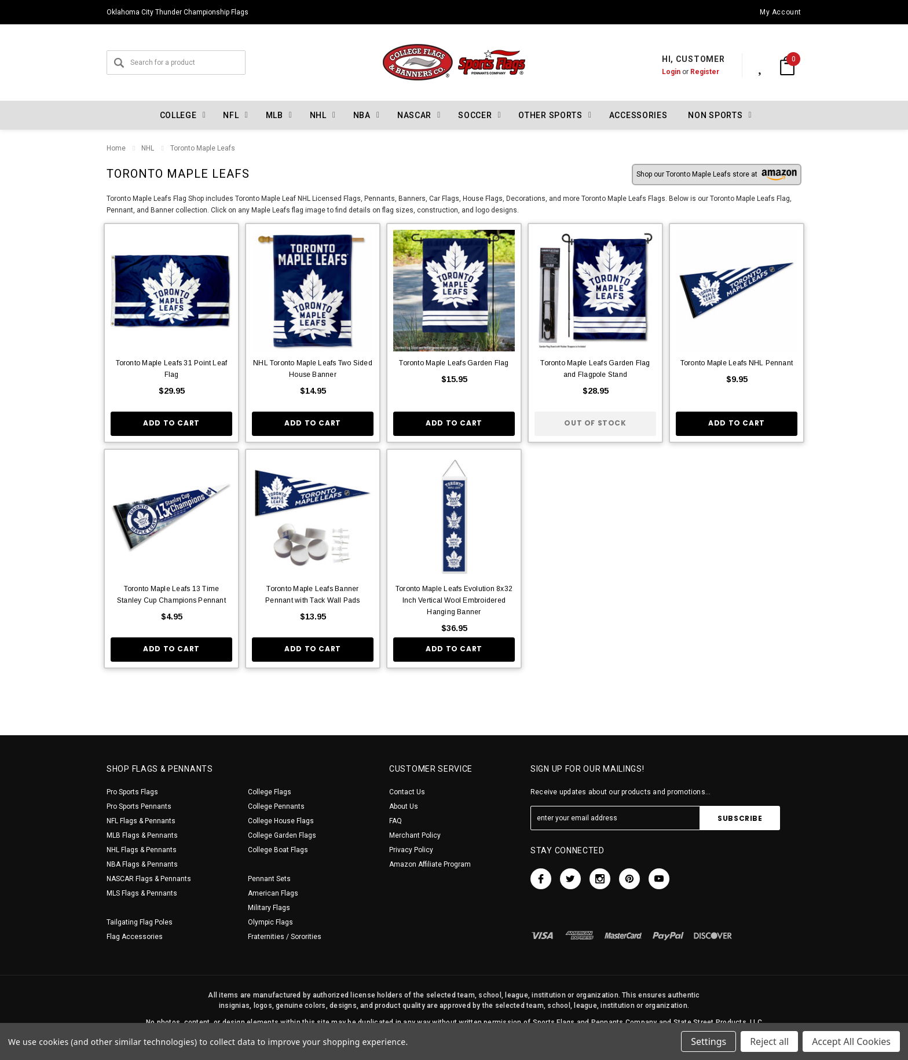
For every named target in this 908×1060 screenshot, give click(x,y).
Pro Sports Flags (132, 792)
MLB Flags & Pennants (142, 835)
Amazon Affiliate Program (430, 864)
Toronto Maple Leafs (202, 148)
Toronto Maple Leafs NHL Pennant (736, 363)
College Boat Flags (278, 850)
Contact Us (407, 792)
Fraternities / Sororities (284, 937)
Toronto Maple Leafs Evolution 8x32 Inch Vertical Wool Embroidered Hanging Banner (454, 600)
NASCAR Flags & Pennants (149, 879)
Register (692, 72)
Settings (708, 1041)
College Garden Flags (282, 835)
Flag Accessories (135, 937)
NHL (147, 148)
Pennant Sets (269, 879)
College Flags (269, 792)
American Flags (273, 893)
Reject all (769, 1041)
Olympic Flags (270, 922)
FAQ (395, 821)
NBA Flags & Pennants (142, 864)
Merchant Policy (415, 835)
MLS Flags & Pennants (142, 893)
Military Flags (269, 908)
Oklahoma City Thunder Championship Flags (177, 12)
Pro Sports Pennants (139, 806)
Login (659, 72)
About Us (403, 806)
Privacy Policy (411, 850)
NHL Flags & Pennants (142, 850)
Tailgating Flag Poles (140, 922)
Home (116, 148)
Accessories (638, 115)
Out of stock (595, 423)
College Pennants (276, 806)
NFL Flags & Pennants (141, 821)
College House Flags (281, 821)
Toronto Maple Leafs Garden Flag (453, 363)
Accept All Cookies (851, 1041)
